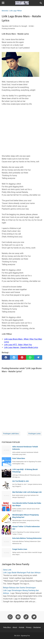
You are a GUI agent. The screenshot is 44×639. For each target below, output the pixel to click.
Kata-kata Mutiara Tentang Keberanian (27, 538)
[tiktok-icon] (26, 616)
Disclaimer (37, 627)
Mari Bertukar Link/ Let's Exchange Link (27, 492)
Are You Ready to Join (20, 481)
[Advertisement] (22, 128)
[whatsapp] (30, 357)
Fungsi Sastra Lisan (19, 549)
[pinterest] (22, 357)
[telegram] (38, 357)
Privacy (28, 627)
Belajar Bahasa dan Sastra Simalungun (19, 588)
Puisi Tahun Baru (18, 458)
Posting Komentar (8, 28)
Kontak (21, 627)
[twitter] (14, 357)
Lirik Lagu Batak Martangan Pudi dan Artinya (21, 572)
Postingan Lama (34, 433)
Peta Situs (7, 627)
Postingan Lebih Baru (11, 433)
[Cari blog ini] (40, 3)
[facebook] (6, 357)
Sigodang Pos (25, 635)
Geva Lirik (7, 570)
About (15, 627)
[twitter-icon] (34, 616)
